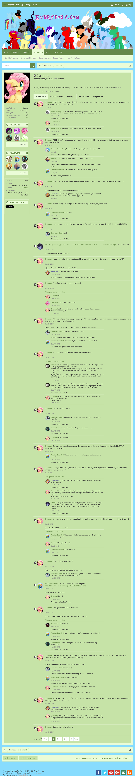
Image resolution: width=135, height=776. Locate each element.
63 (27, 117)
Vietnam (25, 188)
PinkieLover (55, 302)
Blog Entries (98, 96)
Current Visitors (45, 58)
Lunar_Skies (55, 164)
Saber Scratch (56, 111)
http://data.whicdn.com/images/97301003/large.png (65, 586)
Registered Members (28, 58)
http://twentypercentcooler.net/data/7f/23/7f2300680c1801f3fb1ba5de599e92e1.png (83, 244)
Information (84, 96)
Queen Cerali (68, 190)
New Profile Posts (73, 58)
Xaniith (53, 365)
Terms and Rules (106, 758)
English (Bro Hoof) (28, 758)
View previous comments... (55, 292)
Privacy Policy (121, 758)
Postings (70, 96)
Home (77, 758)
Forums (14, 52)
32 (27, 125)
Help (47, 52)
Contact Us (86, 758)
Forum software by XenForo (24, 771)
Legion (70, 664)
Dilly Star (62, 268)
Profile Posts (41, 96)
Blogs (26, 52)
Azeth (47, 244)
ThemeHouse (37, 773)
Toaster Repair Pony (58, 149)
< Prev (45, 739)
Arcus (64, 616)
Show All (23, 145)
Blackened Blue (56, 233)
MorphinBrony (73, 155)
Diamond (48, 102)
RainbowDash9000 (58, 155)
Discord (58, 52)
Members (38, 52)
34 (27, 153)
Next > (76, 739)
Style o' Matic (10, 758)
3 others (73, 616)
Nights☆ (54, 623)
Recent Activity (58, 58)
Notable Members (11, 58)
